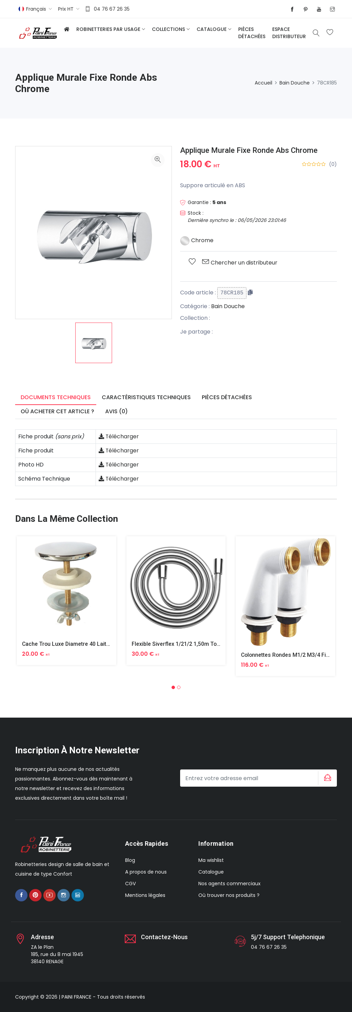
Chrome (196, 240)
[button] (173, 687)
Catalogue (212, 29)
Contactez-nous (164, 937)
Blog (130, 860)
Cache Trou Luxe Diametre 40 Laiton (68, 644)
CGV (130, 883)
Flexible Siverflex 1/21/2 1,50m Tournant (182, 644)
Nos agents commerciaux (229, 883)
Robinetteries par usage (108, 29)
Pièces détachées (251, 33)
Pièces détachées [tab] (227, 397)
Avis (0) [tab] (116, 411)
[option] (93, 343)
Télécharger (119, 436)
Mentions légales (145, 895)
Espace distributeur (289, 33)
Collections (168, 29)
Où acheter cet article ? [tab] (57, 411)
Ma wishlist (211, 860)
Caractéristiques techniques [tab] (146, 397)
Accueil (263, 82)
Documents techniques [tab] (56, 397)
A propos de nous (146, 871)
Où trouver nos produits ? (229, 895)
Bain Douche (294, 82)
